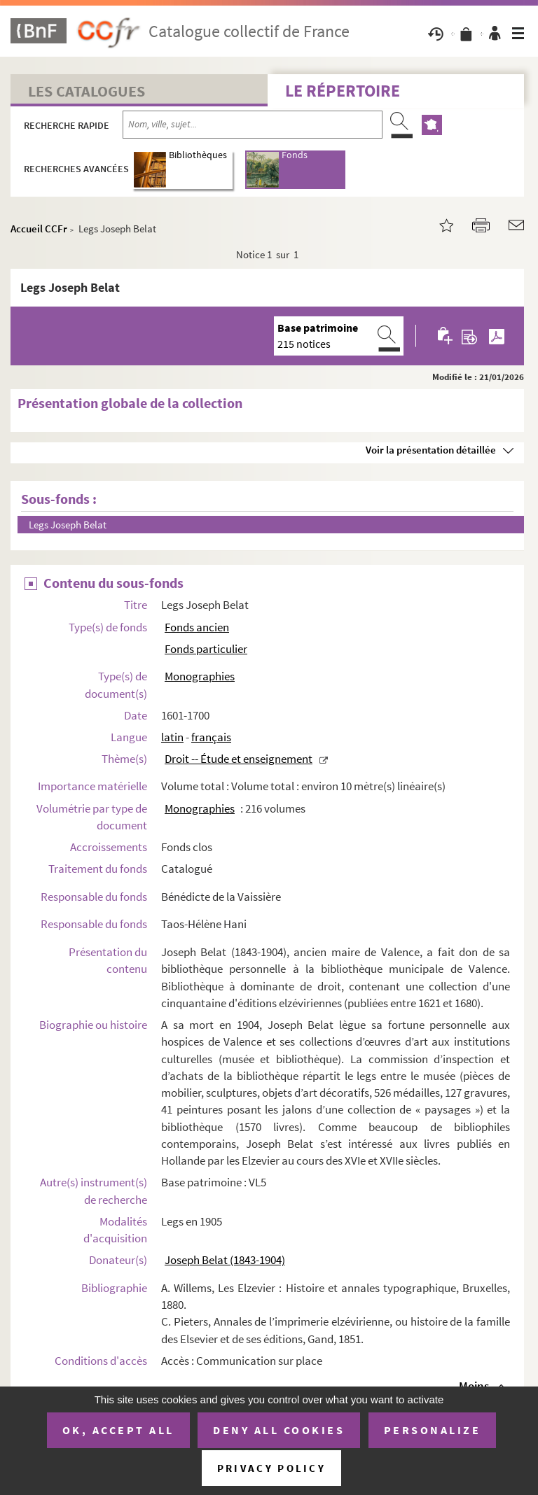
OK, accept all (118, 1430)
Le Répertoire (342, 90)
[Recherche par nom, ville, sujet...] (252, 125)
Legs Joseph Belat (67, 524)
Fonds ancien (197, 627)
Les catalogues (86, 91)
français (211, 737)
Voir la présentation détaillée (431, 449)
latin (172, 737)
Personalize (432, 1430)
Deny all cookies (279, 1430)
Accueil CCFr (39, 228)
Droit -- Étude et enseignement (238, 758)
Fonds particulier (206, 649)
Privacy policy (271, 1468)
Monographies (200, 676)
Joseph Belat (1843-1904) (225, 1260)
